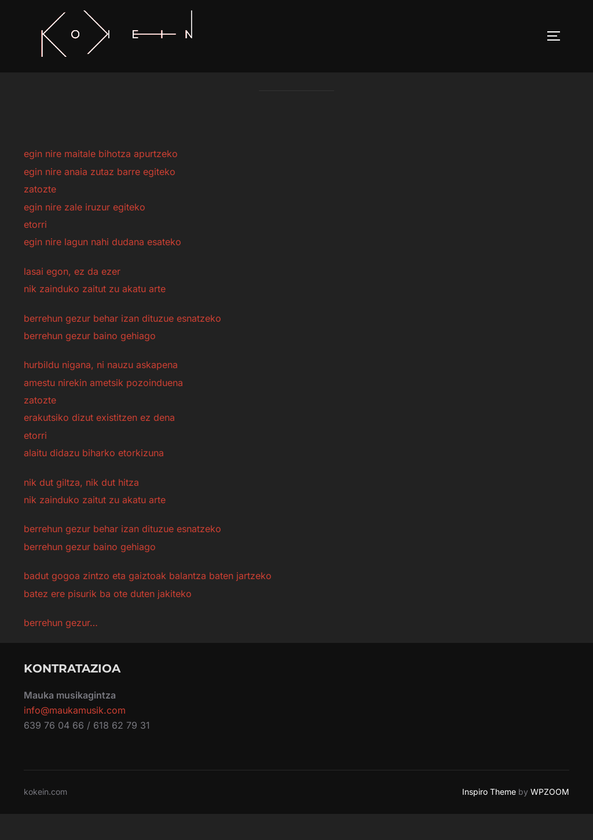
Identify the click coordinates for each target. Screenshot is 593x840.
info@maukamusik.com (75, 736)
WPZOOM (549, 818)
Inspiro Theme (489, 818)
